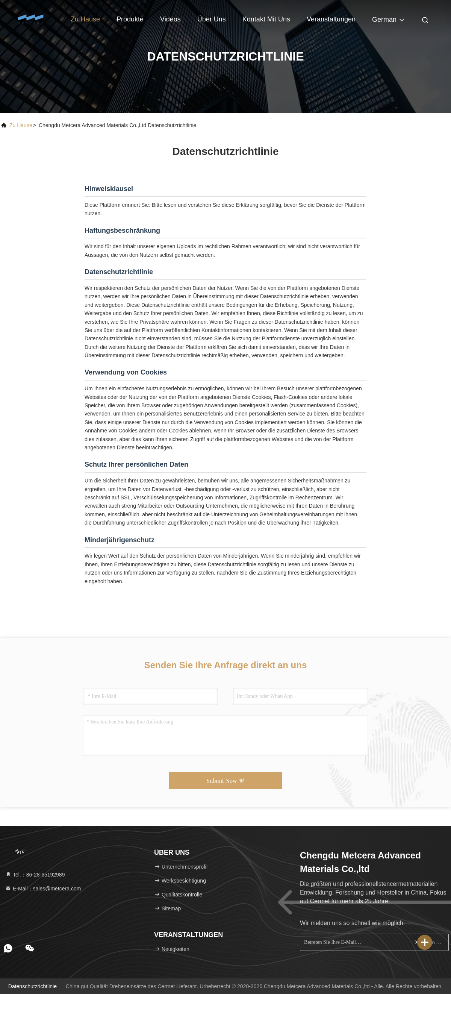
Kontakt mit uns (266, 19)
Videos (170, 19)
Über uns (211, 19)
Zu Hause (85, 19)
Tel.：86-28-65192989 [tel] (35, 875)
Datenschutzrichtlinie (32, 986)
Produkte (130, 19)
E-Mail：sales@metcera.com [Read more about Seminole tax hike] (43, 889)
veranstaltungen (331, 19)
